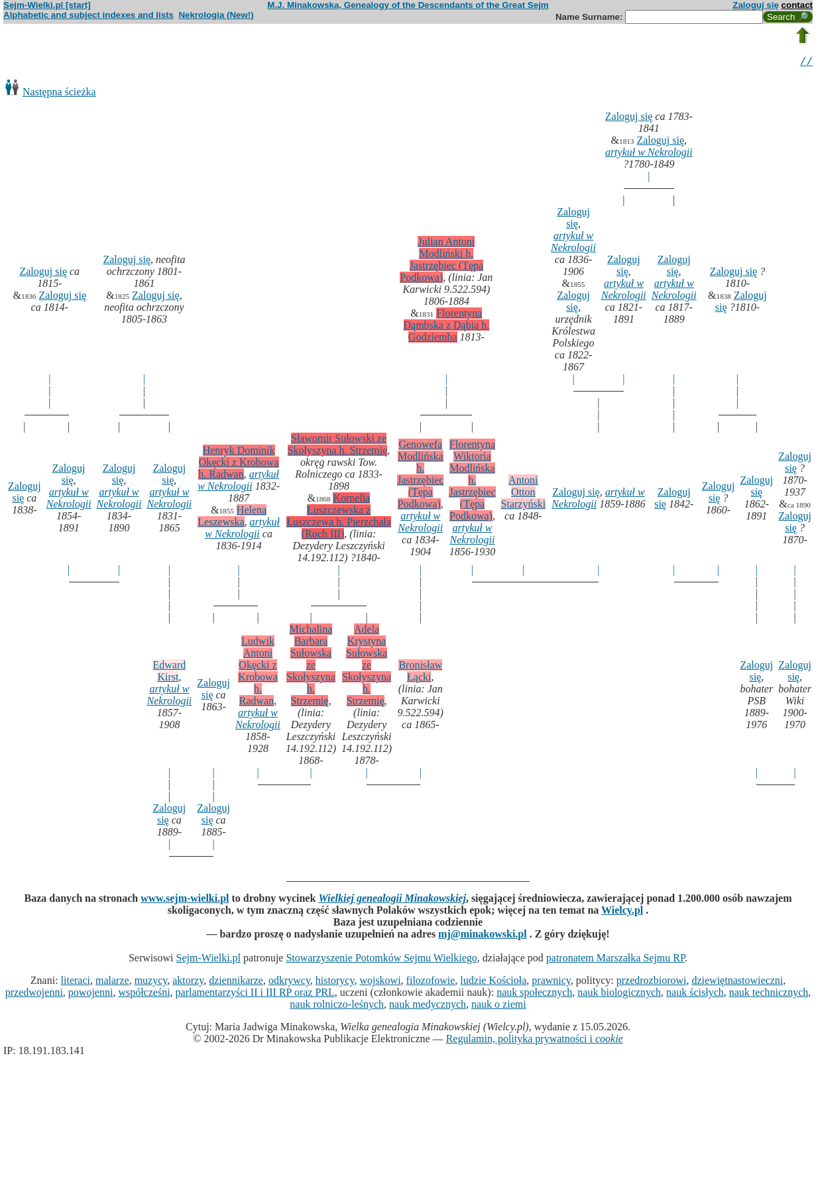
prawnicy (551, 982)
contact (797, 5)
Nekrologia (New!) (215, 15)
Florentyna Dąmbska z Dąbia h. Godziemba (447, 327)
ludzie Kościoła (493, 982)
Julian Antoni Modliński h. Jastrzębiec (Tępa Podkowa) (441, 261)
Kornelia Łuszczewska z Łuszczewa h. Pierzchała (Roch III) (338, 517)
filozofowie (430, 982)
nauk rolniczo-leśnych (337, 1006)
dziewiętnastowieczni (737, 982)
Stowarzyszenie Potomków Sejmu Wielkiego (381, 959)
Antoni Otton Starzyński (523, 493)
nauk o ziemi (498, 1006)
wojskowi (379, 982)
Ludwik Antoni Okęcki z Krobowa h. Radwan (258, 672)
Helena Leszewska (232, 517)
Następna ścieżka (59, 93)
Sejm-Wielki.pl (208, 959)
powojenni (90, 994)
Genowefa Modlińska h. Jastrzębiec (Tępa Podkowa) (420, 476)
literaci (75, 982)
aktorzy (188, 982)
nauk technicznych (769, 994)
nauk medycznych (427, 1006)
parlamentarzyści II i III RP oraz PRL (255, 994)
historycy (335, 982)
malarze (112, 982)
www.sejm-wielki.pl (185, 900)
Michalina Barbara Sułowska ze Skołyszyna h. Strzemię (310, 666)
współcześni (144, 994)
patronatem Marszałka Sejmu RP (615, 959)
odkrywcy (289, 982)
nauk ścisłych (695, 994)
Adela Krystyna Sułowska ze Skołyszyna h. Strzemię (366, 666)
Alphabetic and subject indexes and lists (88, 15)
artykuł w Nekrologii (649, 154)
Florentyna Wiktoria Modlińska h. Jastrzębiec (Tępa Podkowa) (472, 482)
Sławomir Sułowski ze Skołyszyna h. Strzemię (338, 446)
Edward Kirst (169, 672)
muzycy (151, 982)
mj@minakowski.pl (482, 936)
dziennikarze (236, 982)
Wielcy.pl (622, 912)
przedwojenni (34, 994)
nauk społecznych (534, 994)
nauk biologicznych (619, 994)
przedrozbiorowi (651, 982)
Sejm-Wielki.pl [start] (47, 5)
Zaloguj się (755, 5)
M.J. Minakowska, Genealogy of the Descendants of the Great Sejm (407, 5)
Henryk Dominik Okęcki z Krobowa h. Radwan (238, 464)
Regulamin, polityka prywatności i (534, 1040)
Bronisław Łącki (420, 672)
